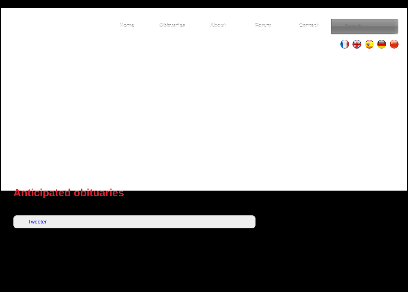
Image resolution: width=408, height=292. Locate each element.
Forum (263, 26)
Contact (308, 26)
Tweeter (37, 222)
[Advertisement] (204, 117)
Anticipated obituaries (68, 193)
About (217, 26)
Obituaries (172, 26)
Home (127, 26)
